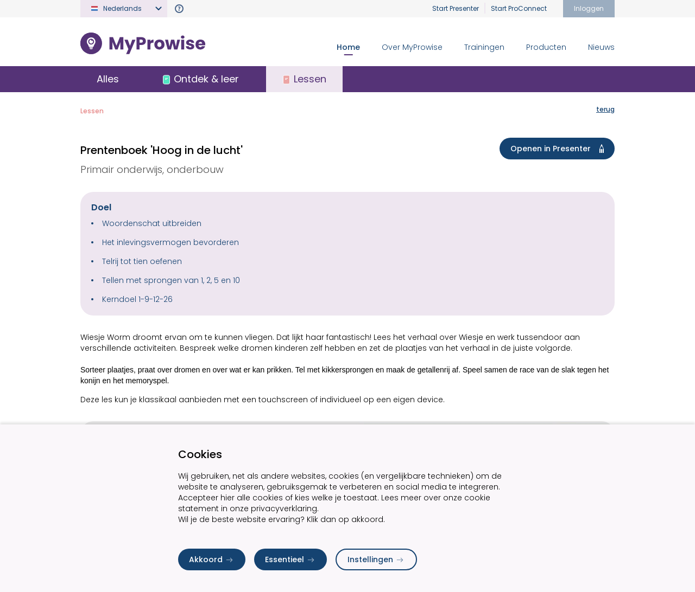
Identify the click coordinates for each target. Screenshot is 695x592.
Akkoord (212, 559)
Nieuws (601, 47)
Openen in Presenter (559, 148)
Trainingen (484, 47)
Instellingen (376, 559)
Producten (546, 47)
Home (348, 47)
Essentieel (290, 559)
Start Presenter (455, 8)
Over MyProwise (412, 47)
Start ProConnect (519, 8)
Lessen (92, 110)
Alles (108, 79)
